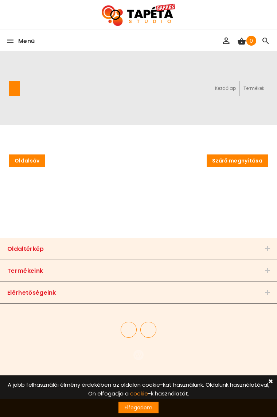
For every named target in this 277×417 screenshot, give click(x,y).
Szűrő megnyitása (237, 160)
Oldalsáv (27, 160)
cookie (139, 393)
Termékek (253, 88)
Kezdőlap (225, 88)
